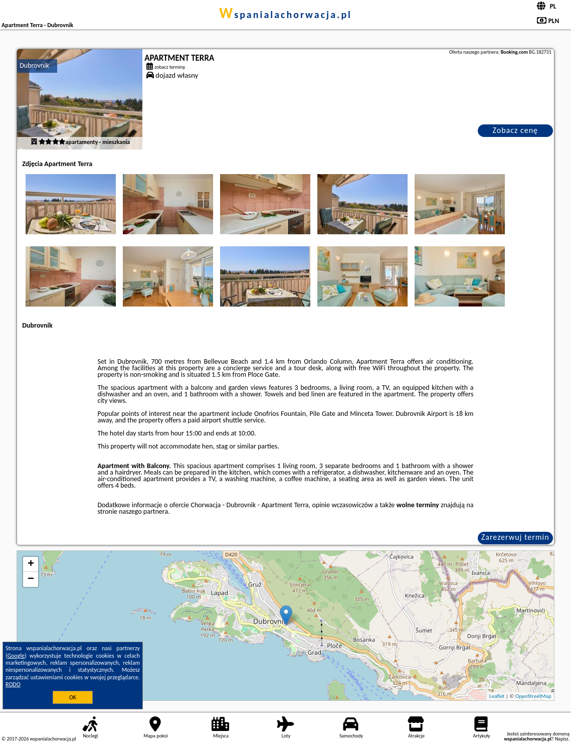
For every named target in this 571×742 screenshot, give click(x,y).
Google (16, 655)
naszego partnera (143, 511)
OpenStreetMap (533, 696)
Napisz (561, 738)
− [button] (31, 579)
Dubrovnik (34, 65)
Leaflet (496, 696)
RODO (13, 684)
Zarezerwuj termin (515, 537)
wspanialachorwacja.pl (285, 15)
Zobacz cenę (515, 130)
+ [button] (31, 564)
